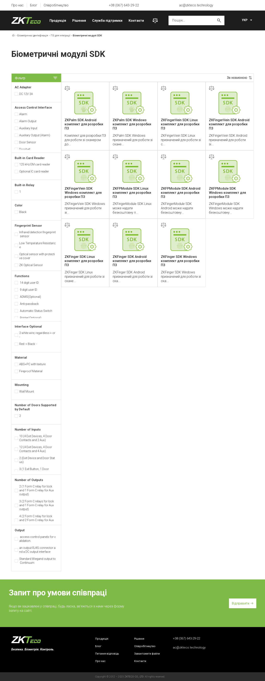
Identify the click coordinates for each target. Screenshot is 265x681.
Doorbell (24, 149)
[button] (242, 603)
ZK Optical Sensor (31, 265)
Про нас (17, 5)
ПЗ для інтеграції (60, 35)
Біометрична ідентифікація (32, 35)
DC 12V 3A (26, 94)
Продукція (57, 21)
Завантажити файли (147, 653)
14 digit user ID (29, 282)
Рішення (79, 21)
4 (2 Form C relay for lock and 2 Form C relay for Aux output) (36, 520)
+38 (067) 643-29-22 (124, 5)
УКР (245, 20)
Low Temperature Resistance (37, 245)
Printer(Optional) (30, 318)
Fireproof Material (30, 371)
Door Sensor (27, 142)
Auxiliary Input (28, 128)
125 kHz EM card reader (34, 164)
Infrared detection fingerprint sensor (37, 234)
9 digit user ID (28, 289)
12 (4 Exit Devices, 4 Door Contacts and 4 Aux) (35, 449)
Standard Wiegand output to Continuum (37, 560)
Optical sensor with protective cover (37, 256)
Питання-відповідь (107, 653)
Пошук (219, 20)
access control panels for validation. (37, 538)
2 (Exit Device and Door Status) (37, 460)
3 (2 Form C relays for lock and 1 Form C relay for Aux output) (36, 505)
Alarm (23, 114)
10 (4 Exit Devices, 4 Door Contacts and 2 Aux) (35, 438)
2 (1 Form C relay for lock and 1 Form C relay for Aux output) (36, 490)
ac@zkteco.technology (196, 5)
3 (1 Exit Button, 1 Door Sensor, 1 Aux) (34, 471)
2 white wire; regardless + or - (37, 335)
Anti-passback (29, 303)
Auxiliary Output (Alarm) (34, 135)
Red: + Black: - (28, 344)
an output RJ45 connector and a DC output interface (37, 549)
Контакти (136, 21)
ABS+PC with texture (32, 364)
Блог (33, 5)
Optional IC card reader (34, 171)
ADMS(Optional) (30, 296)
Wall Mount (26, 391)
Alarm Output (27, 121)
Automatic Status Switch (35, 310)
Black (22, 212)
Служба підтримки (107, 21)
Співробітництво (56, 5)
